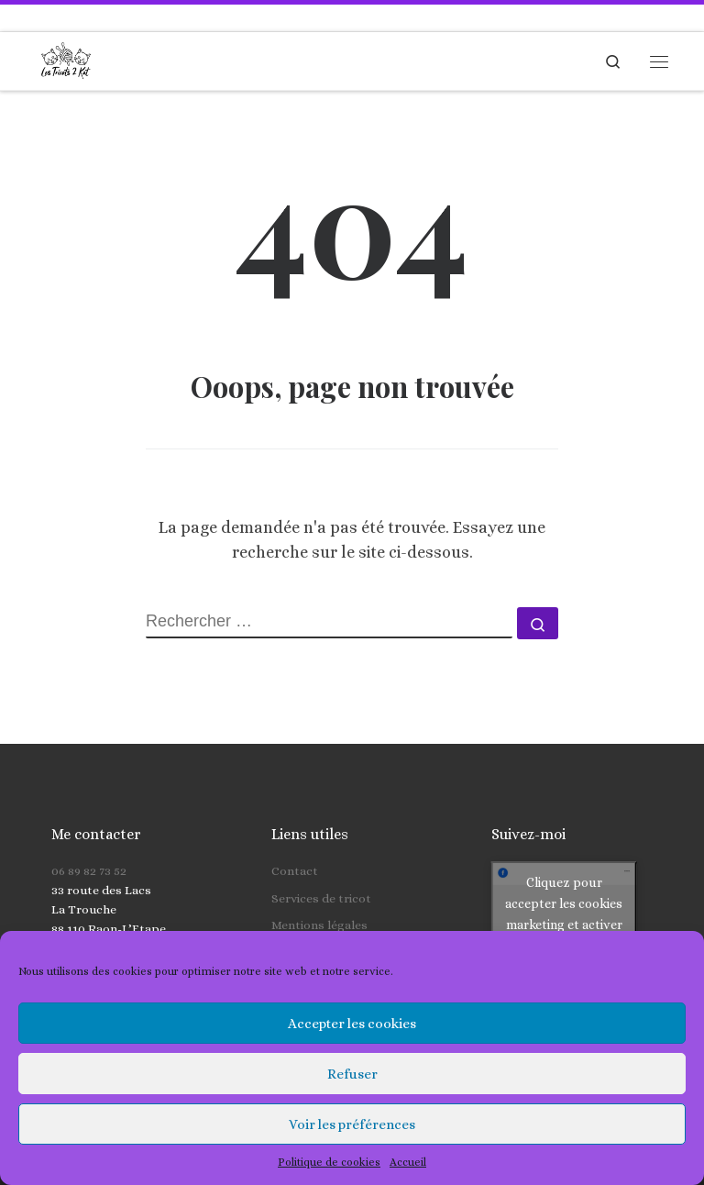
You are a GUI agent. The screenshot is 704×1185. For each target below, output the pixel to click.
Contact (294, 840)
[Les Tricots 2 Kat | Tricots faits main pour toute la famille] (66, 58)
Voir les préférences (352, 1124)
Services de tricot (321, 866)
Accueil (408, 1162)
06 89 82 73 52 (88, 840)
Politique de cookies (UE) (342, 920)
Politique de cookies (329, 1162)
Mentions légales (319, 894)
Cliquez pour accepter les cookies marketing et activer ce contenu (563, 883)
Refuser (352, 1074)
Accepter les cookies (352, 1023)
